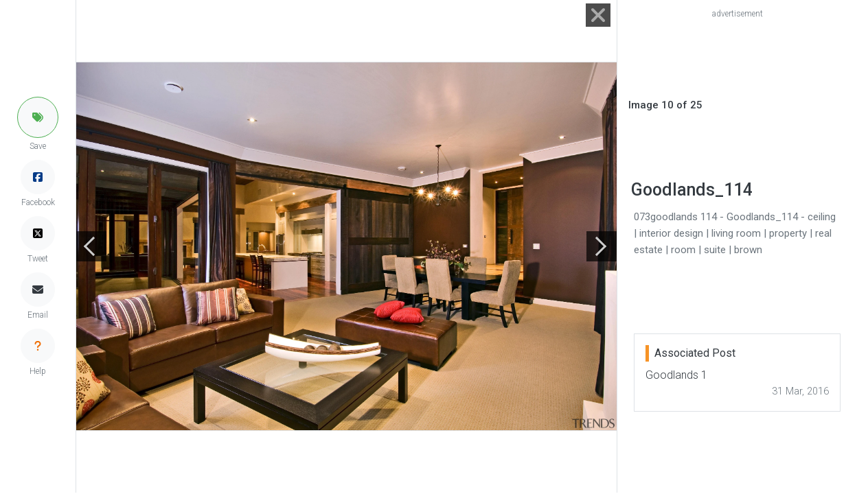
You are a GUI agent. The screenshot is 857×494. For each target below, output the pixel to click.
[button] (37, 117)
